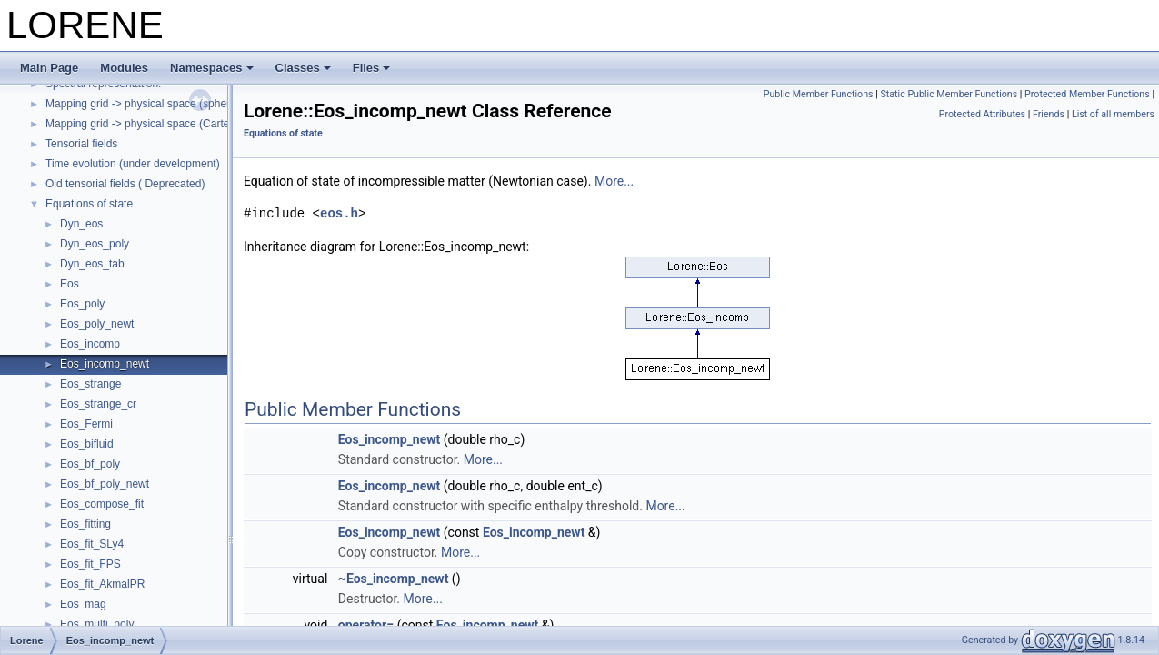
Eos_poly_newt (97, 323)
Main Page (49, 68)
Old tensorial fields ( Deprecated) (125, 183)
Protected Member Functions (1087, 94)
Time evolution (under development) (132, 163)
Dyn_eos (81, 223)
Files (372, 68)
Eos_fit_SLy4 (92, 544)
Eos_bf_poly (90, 464)
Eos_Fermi (86, 424)
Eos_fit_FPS (90, 564)
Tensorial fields (81, 143)
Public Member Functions (819, 94)
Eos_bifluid (87, 444)
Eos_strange (90, 384)
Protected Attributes (982, 114)
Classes (303, 68)
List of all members (1113, 114)
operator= (366, 625)
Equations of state (89, 203)
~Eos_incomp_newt (393, 578)
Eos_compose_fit (102, 504)
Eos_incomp (90, 344)
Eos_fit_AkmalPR (102, 584)
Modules (124, 68)
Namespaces (212, 68)
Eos (69, 283)
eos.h (339, 213)
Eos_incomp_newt (104, 364)
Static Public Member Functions (948, 94)
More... (614, 181)
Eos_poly (82, 303)
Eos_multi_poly (97, 624)
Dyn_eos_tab (92, 263)
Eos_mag (83, 604)
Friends (1048, 114)
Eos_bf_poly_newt (104, 484)
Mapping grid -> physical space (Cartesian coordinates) (179, 123)
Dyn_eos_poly (94, 243)
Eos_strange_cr (98, 404)
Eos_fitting (85, 524)
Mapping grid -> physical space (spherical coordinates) (177, 103)
